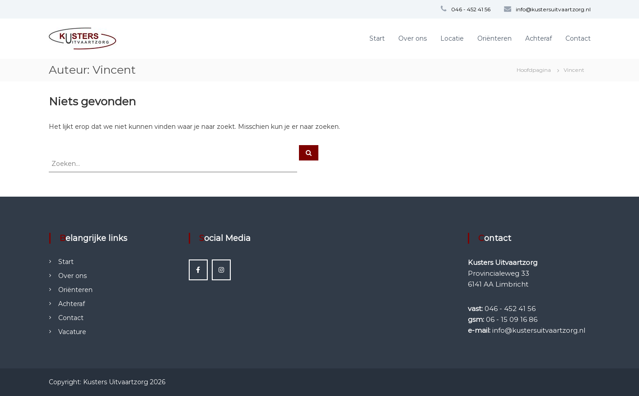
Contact (578, 38)
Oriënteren (494, 38)
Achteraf (538, 38)
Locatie (452, 38)
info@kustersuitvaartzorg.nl (553, 9)
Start (377, 38)
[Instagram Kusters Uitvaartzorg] (221, 269)
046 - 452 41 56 (470, 9)
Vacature (72, 332)
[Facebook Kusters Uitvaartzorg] (198, 269)
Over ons (412, 38)
